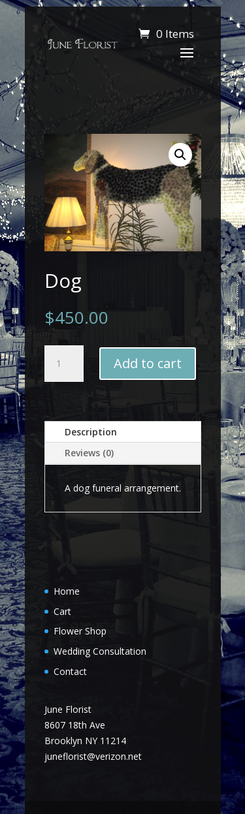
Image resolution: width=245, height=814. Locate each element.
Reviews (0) (89, 452)
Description (91, 432)
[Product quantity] (64, 363)
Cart (62, 611)
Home (67, 591)
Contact (70, 671)
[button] (180, 154)
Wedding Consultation (100, 651)
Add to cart (148, 363)
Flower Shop (80, 631)
